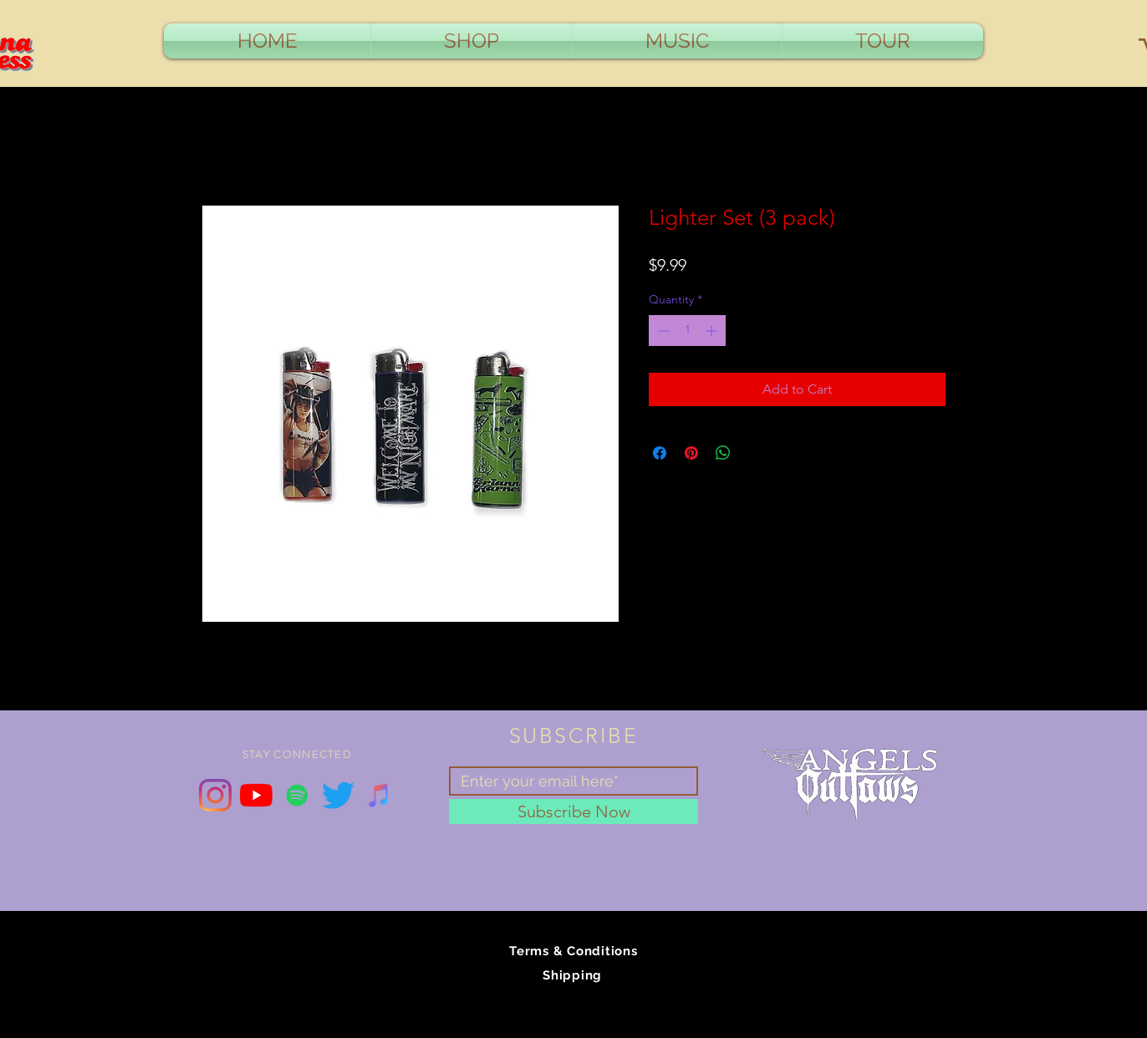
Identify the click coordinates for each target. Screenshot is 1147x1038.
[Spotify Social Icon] (297, 795)
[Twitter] (338, 795)
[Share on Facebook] (660, 453)
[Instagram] (215, 795)
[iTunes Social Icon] (379, 795)
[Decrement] (661, 330)
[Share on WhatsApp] (723, 453)
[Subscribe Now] (573, 811)
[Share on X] (755, 453)
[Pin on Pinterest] (691, 453)
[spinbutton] (687, 330)
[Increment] (712, 330)
